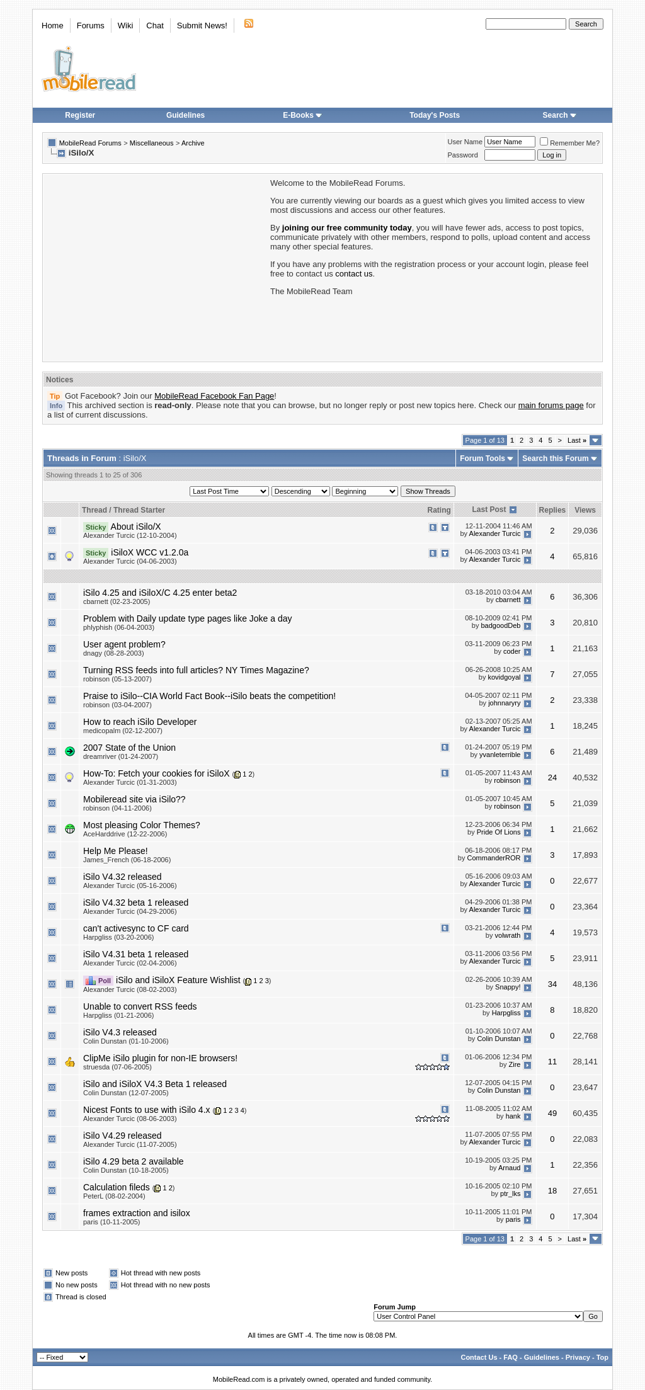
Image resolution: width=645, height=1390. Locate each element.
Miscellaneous (152, 143)
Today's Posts (434, 115)
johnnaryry (504, 703)
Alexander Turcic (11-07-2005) (130, 1144)
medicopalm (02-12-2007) (123, 730)
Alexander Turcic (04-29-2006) (130, 911)
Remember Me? (570, 143)
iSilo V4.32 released (122, 877)
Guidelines (185, 115)
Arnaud (509, 1168)
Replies (552, 510)
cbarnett (508, 599)
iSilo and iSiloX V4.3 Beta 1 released (155, 1084)
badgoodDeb (500, 625)
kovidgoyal (504, 677)
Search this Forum (555, 458)
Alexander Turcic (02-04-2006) (130, 963)
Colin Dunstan (498, 1038)
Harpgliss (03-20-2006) (118, 937)
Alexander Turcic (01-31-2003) (130, 782)
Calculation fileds (116, 1187)
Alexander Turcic (495, 533)
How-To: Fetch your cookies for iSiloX (156, 773)
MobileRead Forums (90, 143)
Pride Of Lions (499, 832)
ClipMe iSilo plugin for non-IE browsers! (160, 1058)
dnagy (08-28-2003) (113, 653)
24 (552, 777)
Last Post (489, 509)
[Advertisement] (155, 266)
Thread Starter (139, 510)
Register (80, 115)
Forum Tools (482, 458)
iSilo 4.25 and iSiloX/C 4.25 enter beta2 (160, 593)
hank (513, 1116)
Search (560, 115)
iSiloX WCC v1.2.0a (149, 552)
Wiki (126, 25)
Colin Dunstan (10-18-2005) (126, 1170)
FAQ (510, 1357)
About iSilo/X (136, 526)
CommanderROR (494, 858)
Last (577, 440)
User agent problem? (124, 644)
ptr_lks (510, 1194)
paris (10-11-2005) (111, 1222)
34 (552, 984)
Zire (515, 1064)
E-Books (302, 115)
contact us (353, 273)
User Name (465, 141)
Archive (193, 143)
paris (513, 1220)
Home (53, 25)
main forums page (551, 405)
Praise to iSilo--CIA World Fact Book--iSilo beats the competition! (209, 696)
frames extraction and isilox (136, 1213)
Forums (91, 25)
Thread (94, 510)
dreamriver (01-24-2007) (120, 756)
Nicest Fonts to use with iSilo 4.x (146, 1110)
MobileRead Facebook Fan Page (214, 396)
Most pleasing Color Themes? (141, 825)
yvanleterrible (499, 754)
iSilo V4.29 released (122, 1136)
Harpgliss (506, 1013)
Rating (438, 510)
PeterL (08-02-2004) (114, 1196)
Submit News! (202, 25)
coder (512, 651)
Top (602, 1357)
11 (552, 1061)
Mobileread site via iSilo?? (134, 799)
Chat (154, 25)
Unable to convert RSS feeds (140, 1006)
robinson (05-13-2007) (117, 679)
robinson (507, 780)
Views (585, 510)
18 (552, 1190)
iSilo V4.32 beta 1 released (135, 902)
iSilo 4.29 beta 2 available (133, 1161)
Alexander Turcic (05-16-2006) (130, 885)
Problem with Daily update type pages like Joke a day (187, 618)
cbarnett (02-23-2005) (116, 601)
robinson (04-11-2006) (117, 808)
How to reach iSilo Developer (140, 722)
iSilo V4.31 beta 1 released (135, 954)
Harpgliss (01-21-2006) (118, 1015)
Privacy (578, 1357)
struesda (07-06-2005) (117, 1067)
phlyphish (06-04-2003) (118, 627)
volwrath (508, 935)
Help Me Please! (115, 851)
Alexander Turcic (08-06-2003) (130, 1118)
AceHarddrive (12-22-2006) (125, 834)
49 (552, 1113)
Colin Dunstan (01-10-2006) (126, 1041)
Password (463, 155)
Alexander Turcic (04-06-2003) (130, 561)
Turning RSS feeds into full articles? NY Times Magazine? (196, 670)
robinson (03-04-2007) (117, 705)
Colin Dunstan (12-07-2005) (126, 1093)
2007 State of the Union (129, 748)
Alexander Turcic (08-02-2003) (130, 989)
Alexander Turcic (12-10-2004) (130, 535)
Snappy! (507, 987)
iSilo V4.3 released (120, 1032)
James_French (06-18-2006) (127, 859)
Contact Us (478, 1357)
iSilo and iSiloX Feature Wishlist (178, 980)
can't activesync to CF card (136, 928)
